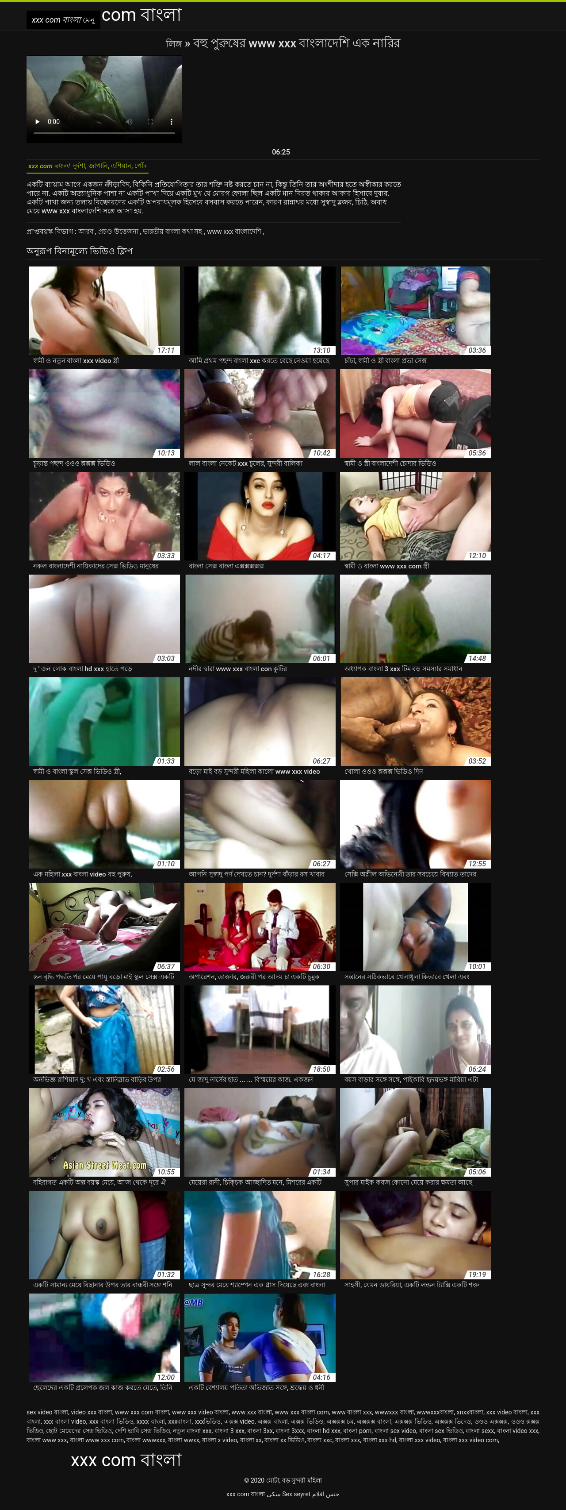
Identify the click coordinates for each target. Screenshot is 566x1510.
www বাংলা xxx (352, 1416)
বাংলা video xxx (518, 1435)
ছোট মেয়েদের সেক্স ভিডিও (79, 1435)
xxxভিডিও (208, 1425)
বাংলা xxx (347, 1444)
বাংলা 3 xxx (229, 1435)
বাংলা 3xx (259, 1435)
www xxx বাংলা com (302, 1416)
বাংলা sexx (480, 1435)
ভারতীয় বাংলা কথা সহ (180, 236)
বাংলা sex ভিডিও (441, 1435)
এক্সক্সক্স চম (340, 1425)
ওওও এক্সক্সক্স (491, 1425)
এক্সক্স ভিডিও (307, 1425)
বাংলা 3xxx (289, 1435)
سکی (274, 1498)
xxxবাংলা (180, 1425)
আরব (87, 236)
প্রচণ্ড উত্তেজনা (121, 236)
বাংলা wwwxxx (145, 1444)
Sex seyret (296, 1498)
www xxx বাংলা (252, 1416)
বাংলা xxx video (419, 1444)
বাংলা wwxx (183, 1444)
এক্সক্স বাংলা (273, 1425)
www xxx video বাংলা (200, 1416)
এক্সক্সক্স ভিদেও (453, 1425)
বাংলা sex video (395, 1435)
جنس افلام (326, 1498)
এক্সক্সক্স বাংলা (374, 1425)
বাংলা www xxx (47, 1444)
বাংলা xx (251, 1444)
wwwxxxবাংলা (435, 1416)
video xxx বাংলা (91, 1416)
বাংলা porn (357, 1435)
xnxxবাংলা (470, 1416)
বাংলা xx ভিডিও (284, 1444)
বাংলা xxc (320, 1444)
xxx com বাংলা (245, 1498)
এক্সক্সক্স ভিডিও (413, 1425)
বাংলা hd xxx (323, 1435)
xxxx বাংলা (151, 1425)
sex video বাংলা (47, 1416)
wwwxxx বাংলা (394, 1416)
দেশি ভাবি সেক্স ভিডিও (142, 1435)
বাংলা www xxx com (97, 1444)
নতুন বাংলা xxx (192, 1435)
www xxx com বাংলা (142, 1416)
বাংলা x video (219, 1444)
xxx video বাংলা (507, 1416)
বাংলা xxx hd (379, 1444)
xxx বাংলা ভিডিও (111, 1425)
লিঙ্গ (175, 43)
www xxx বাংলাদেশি (247, 236)
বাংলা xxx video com (470, 1444)
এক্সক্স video (239, 1425)
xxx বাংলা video (65, 1425)
